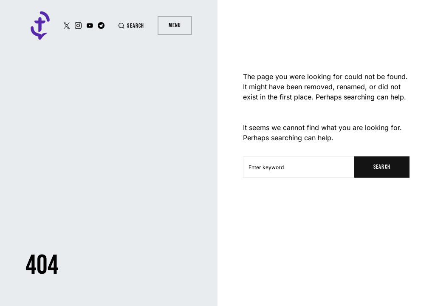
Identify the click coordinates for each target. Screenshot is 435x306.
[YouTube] (89, 25)
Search (381, 166)
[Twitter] (66, 25)
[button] (131, 25)
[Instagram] (78, 25)
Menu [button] (175, 25)
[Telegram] (101, 25)
